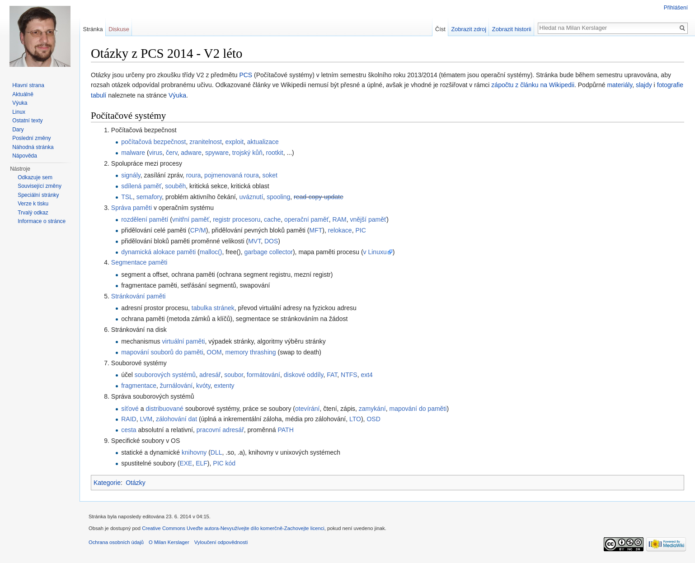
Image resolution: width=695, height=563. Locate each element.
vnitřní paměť (190, 219)
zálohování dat (176, 419)
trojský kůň (247, 152)
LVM (146, 419)
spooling (278, 196)
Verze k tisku (33, 203)
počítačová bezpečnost (153, 141)
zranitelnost (205, 141)
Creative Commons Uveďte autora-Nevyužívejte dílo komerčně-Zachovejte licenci (233, 528)
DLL (216, 452)
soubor (233, 374)
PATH (286, 429)
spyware (217, 152)
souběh (175, 186)
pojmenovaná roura (231, 175)
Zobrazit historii (511, 29)
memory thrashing (250, 352)
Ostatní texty (27, 120)
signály (131, 175)
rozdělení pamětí (144, 219)
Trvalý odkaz (33, 212)
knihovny (194, 452)
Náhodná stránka (32, 147)
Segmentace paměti (139, 262)
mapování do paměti (418, 408)
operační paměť (306, 219)
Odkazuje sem (35, 177)
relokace (340, 230)
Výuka (177, 95)
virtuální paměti (183, 341)
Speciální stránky (38, 195)
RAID (128, 419)
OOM (214, 352)
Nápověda (24, 156)
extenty (224, 385)
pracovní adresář (220, 429)
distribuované (164, 408)
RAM (340, 219)
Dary (17, 129)
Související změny (39, 186)
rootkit (274, 152)
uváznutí (251, 196)
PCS (245, 75)
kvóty (203, 385)
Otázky (136, 482)
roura (193, 175)
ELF (201, 463)
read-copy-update (318, 196)
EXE (185, 463)
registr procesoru (236, 219)
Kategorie (107, 482)
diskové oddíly (304, 374)
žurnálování (176, 385)
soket (270, 175)
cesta (128, 429)
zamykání (372, 408)
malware (133, 152)
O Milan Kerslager (169, 542)
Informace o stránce (42, 221)
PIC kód (224, 463)
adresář (210, 374)
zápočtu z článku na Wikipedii (532, 84)
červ (171, 152)
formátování (263, 374)
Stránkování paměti (138, 296)
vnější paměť (368, 219)
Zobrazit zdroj (469, 29)
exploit (234, 141)
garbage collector (268, 252)
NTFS (349, 374)
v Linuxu (375, 252)
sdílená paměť (141, 186)
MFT (316, 230)
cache (272, 219)
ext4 (366, 374)
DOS (271, 241)
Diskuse (118, 29)
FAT (332, 374)
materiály (619, 84)
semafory (149, 196)
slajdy (644, 84)
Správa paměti (131, 207)
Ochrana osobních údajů (116, 542)
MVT (254, 241)
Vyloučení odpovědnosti (221, 542)
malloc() (211, 252)
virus (156, 152)
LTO (355, 419)
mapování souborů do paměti (162, 352)
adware (191, 152)
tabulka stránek (213, 308)
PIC (360, 230)
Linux (18, 112)
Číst (440, 29)
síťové (130, 408)
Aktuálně (22, 94)
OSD (373, 419)
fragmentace (138, 385)
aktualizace (263, 141)
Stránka (93, 29)
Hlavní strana (28, 85)
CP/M (198, 230)
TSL (127, 196)
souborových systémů (165, 374)
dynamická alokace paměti (158, 252)
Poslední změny (31, 138)
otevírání (307, 408)
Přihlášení (676, 8)
